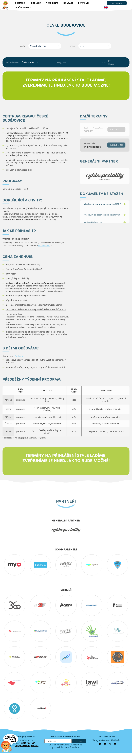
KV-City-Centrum (14, 631)
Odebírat (79, 741)
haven (66, 605)
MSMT (117, 631)
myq (14, 564)
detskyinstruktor (91, 631)
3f (40, 605)
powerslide (91, 605)
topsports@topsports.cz (26, 745)
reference (83, 3)
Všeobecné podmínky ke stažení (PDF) (102, 209)
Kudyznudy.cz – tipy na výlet (40, 631)
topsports (91, 564)
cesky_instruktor (117, 564)
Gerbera (19, 361)
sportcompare (66, 656)
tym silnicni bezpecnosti (91, 656)
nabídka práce (22, 7)
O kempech (20, 3)
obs (117, 656)
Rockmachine (14, 656)
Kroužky (36, 3)
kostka (40, 656)
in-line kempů (44, 251)
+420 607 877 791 (27, 743)
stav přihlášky (116, 3)
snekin (66, 631)
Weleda (66, 564)
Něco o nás (52, 3)
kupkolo (40, 564)
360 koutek (14, 605)
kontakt (68, 3)
